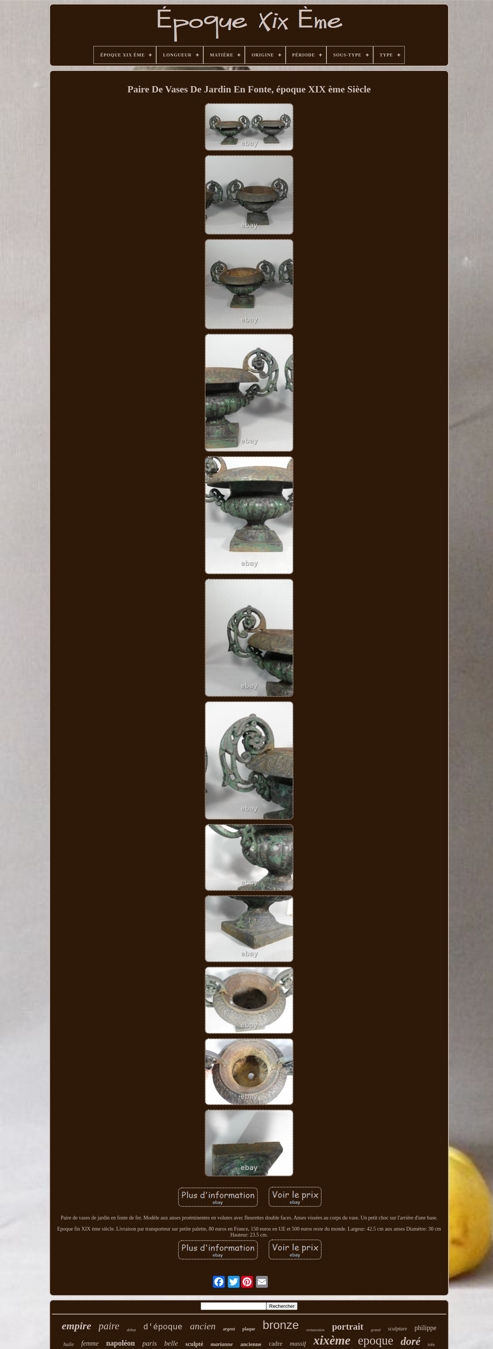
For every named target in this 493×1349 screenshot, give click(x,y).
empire (76, 1326)
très (431, 1344)
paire (109, 1326)
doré (410, 1341)
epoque (375, 1340)
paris (149, 1343)
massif (298, 1343)
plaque (248, 1329)
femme (90, 1343)
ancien (203, 1326)
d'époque (163, 1327)
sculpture (397, 1329)
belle (171, 1343)
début (131, 1329)
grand (376, 1329)
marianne (222, 1344)
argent (229, 1329)
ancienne (251, 1344)
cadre (275, 1343)
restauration (315, 1330)
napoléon (120, 1343)
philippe (425, 1328)
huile (68, 1344)
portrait (348, 1327)
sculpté (194, 1344)
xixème (332, 1340)
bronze (281, 1325)
